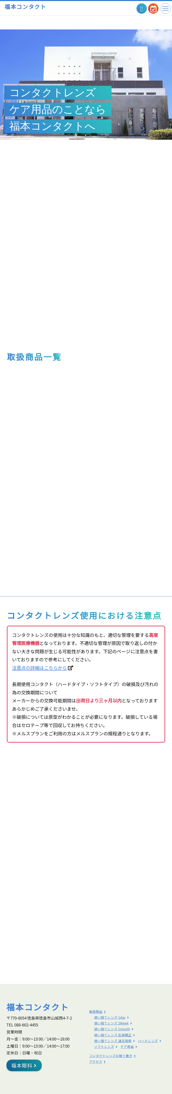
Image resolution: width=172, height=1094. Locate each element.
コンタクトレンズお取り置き (110, 1055)
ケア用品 (127, 1046)
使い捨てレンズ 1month (112, 1029)
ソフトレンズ (104, 1046)
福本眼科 (24, 1065)
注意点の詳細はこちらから (39, 667)
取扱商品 (95, 1011)
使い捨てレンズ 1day (109, 1017)
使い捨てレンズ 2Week (111, 1023)
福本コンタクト (25, 6)
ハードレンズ (148, 1040)
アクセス (95, 1061)
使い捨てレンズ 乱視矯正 (112, 1035)
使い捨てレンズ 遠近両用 (112, 1040)
